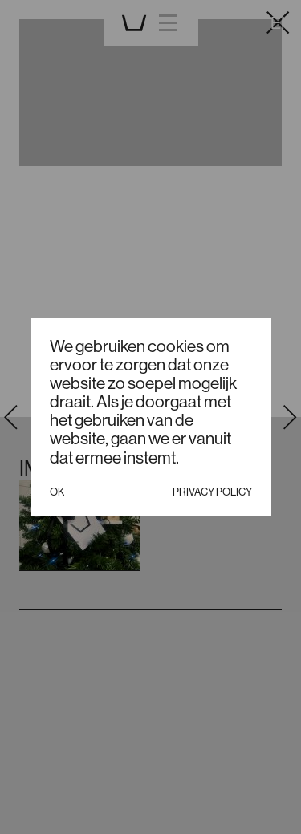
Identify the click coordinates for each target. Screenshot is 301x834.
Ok (57, 491)
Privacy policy (212, 491)
